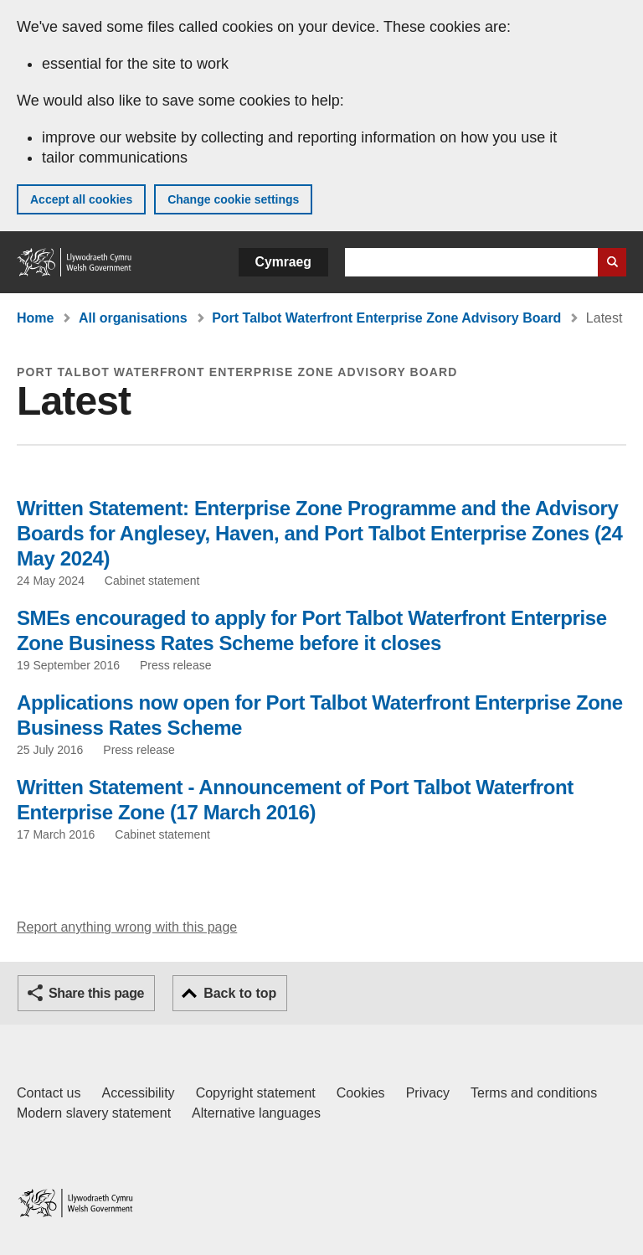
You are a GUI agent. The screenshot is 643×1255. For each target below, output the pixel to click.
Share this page (96, 993)
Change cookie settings (233, 199)
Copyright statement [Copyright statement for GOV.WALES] (256, 1093)
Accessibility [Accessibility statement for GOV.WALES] (137, 1093)
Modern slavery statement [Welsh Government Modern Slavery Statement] (94, 1113)
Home (35, 318)
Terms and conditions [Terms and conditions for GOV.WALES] (534, 1093)
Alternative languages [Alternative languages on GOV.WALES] (256, 1113)
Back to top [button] (239, 993)
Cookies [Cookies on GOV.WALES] (361, 1093)
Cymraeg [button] (283, 262)
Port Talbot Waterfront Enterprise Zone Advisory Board (386, 318)
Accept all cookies (81, 199)
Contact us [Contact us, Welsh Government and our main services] (48, 1093)
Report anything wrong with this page (127, 927)
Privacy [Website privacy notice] (428, 1093)
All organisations (133, 318)
